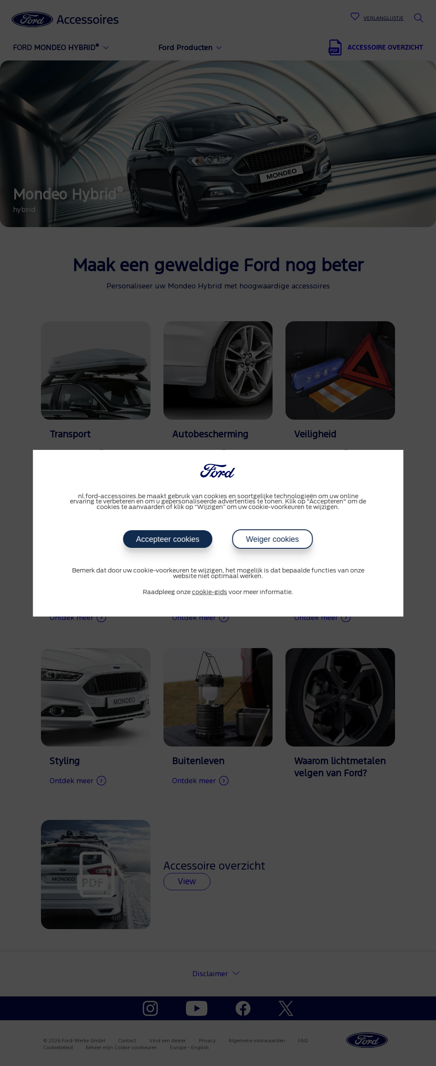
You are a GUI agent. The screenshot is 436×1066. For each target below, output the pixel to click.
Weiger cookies (272, 539)
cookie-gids (209, 592)
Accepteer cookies (168, 539)
